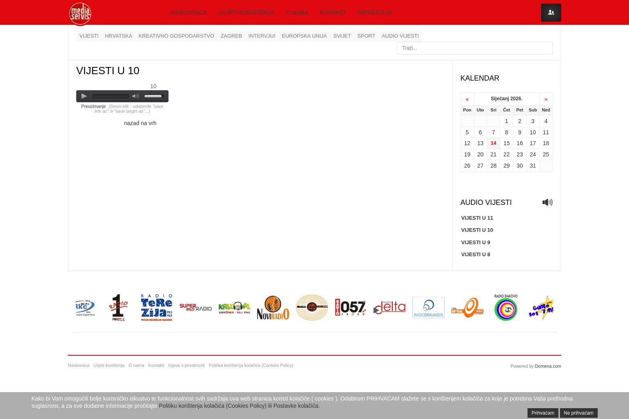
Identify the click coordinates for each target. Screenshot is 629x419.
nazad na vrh (140, 123)
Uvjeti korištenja (246, 12)
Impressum (375, 12)
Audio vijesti (400, 36)
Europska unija (304, 36)
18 (546, 143)
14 (493, 143)
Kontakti (156, 365)
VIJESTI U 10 (477, 230)
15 (506, 143)
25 (546, 154)
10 (533, 132)
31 (533, 165)
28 (493, 165)
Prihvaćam (543, 413)
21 (493, 154)
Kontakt (333, 12)
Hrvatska (118, 36)
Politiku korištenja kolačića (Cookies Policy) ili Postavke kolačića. (239, 406)
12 (467, 143)
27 (480, 165)
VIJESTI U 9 (475, 242)
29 (506, 165)
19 (467, 154)
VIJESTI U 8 (475, 254)
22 (506, 154)
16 (520, 143)
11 (546, 132)
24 (533, 154)
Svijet (342, 36)
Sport (366, 36)
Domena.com (548, 366)
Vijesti (89, 36)
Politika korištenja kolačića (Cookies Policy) (251, 365)
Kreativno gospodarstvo (176, 36)
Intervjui (261, 36)
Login (551, 13)
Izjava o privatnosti (186, 365)
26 (467, 165)
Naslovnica (188, 12)
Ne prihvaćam (579, 413)
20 (480, 154)
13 (480, 143)
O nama (297, 12)
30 (520, 165)
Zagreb (231, 36)
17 (533, 143)
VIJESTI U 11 (477, 218)
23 (520, 154)
